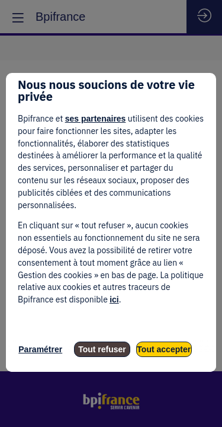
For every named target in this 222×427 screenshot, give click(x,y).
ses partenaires (95, 118)
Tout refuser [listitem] (102, 349)
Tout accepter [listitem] (164, 349)
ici (114, 299)
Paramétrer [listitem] (40, 349)
